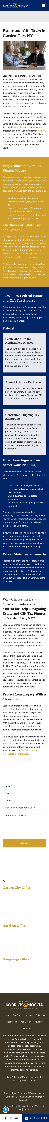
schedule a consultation (16, 753)
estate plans (18, 127)
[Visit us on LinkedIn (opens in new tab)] (11, 1118)
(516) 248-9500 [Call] (15, 881)
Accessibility (11, 1106)
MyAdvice (24, 1100)
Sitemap (27, 1109)
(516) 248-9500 (29, 750)
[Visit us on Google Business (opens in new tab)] (16, 1118)
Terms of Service (32, 833)
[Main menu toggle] (44, 5)
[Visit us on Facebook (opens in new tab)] (6, 1118)
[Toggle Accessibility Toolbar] (6, 1110)
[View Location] (15, 897)
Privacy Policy (15, 833)
